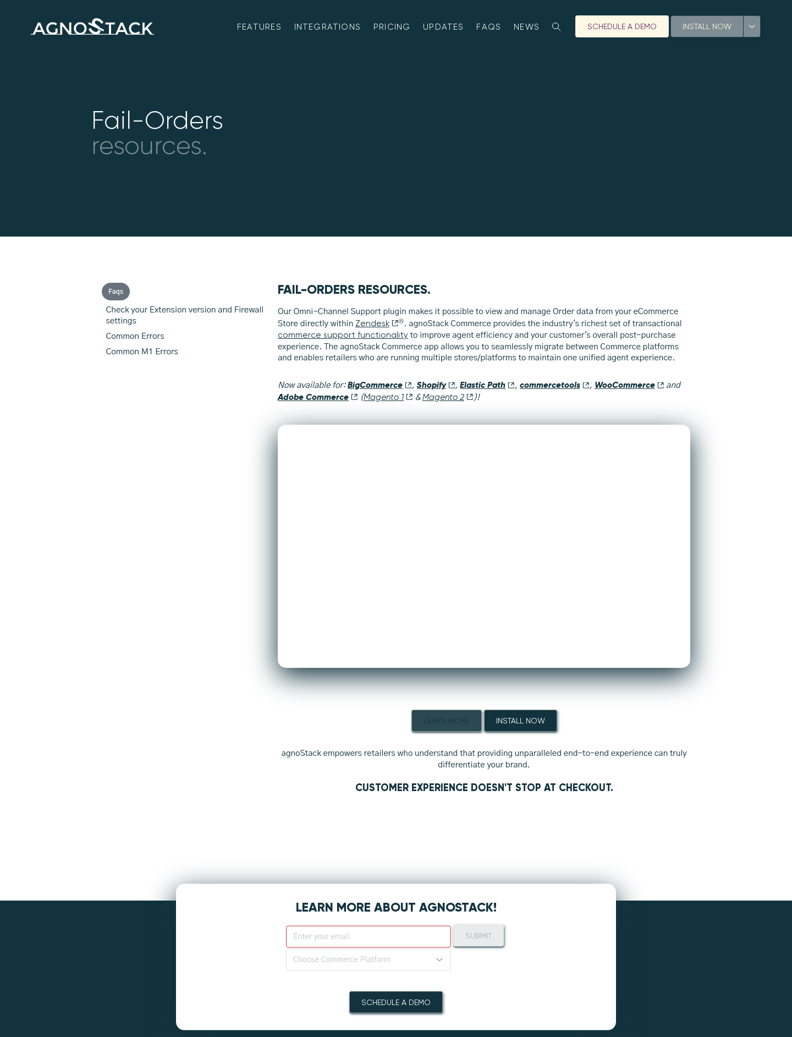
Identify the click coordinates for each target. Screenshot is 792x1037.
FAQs (488, 27)
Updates (443, 27)
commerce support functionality (343, 335)
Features (259, 27)
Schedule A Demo (622, 26)
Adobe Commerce (318, 397)
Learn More (447, 720)
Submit (478, 935)
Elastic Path (487, 385)
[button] (368, 959)
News (527, 27)
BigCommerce (380, 385)
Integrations (327, 27)
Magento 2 (448, 397)
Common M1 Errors (142, 352)
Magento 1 (388, 397)
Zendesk (377, 323)
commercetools (555, 385)
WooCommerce (629, 385)
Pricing (392, 27)
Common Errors (135, 336)
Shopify (436, 385)
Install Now (707, 26)
